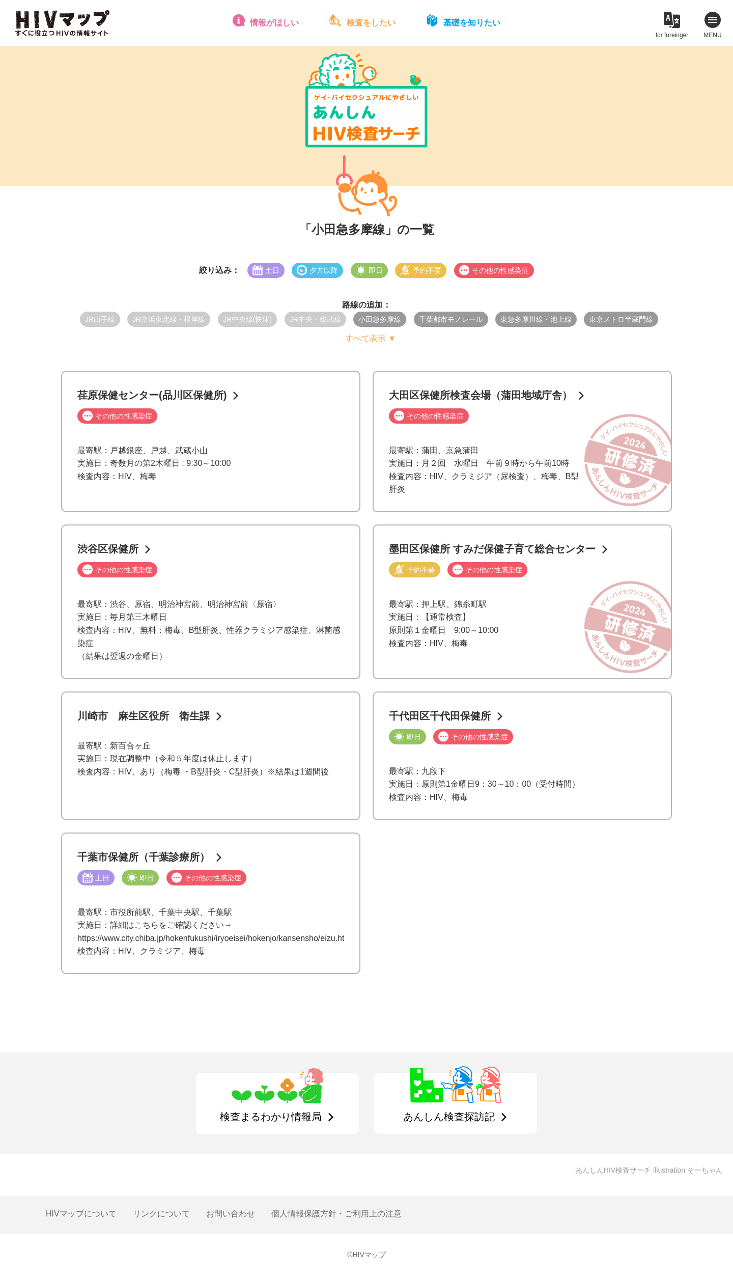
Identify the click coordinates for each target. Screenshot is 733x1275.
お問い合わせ (230, 1213)
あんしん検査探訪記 (449, 1116)
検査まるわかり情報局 (271, 1116)
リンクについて (161, 1213)
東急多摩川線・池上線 (536, 319)
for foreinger (672, 35)
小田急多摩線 (379, 319)
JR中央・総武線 (315, 319)
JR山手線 (100, 319)
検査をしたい (371, 22)
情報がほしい (274, 22)
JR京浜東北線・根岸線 (168, 319)
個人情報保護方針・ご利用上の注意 (336, 1213)
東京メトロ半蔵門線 (621, 319)
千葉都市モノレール (451, 319)
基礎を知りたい (471, 22)
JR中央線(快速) (247, 319)
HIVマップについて (81, 1213)
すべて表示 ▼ (370, 338)
